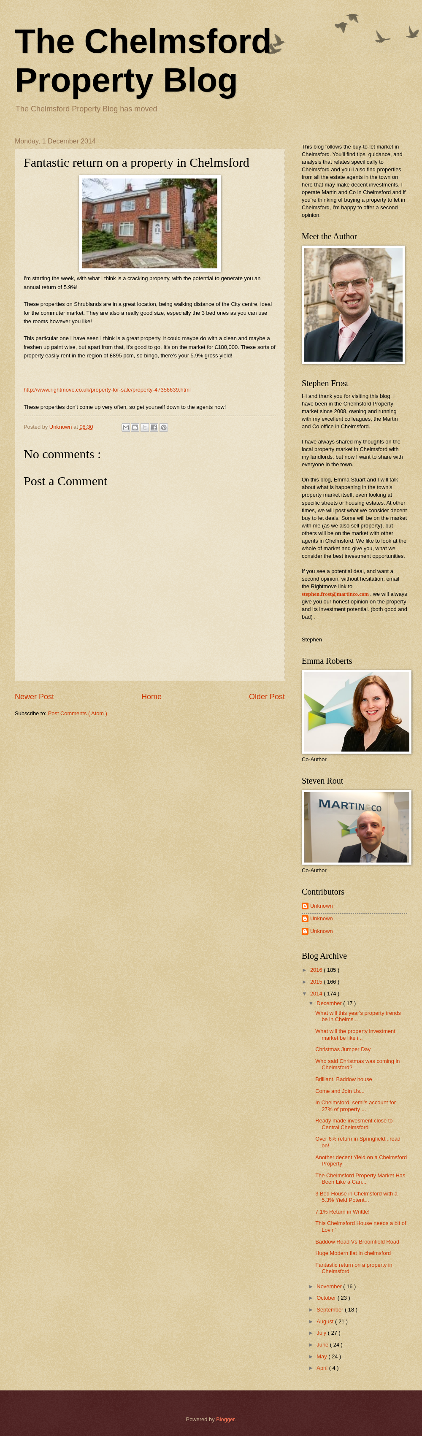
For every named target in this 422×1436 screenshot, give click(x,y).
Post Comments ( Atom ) (77, 713)
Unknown (321, 906)
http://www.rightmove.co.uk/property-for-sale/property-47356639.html (107, 390)
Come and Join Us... (340, 1091)
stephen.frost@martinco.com (335, 594)
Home (151, 696)
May (322, 1356)
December (329, 1003)
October (326, 1298)
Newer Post (34, 696)
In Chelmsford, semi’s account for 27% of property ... (355, 1105)
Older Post (267, 696)
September (330, 1309)
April (322, 1368)
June (323, 1344)
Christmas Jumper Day (343, 1049)
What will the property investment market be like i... (355, 1034)
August (325, 1321)
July (321, 1333)
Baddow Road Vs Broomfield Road (357, 1242)
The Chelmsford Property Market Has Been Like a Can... (360, 1178)
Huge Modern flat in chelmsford (353, 1253)
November (329, 1286)
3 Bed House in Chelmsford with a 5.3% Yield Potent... (356, 1196)
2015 (317, 982)
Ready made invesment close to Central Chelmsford (353, 1123)
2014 (317, 993)
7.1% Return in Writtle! (342, 1212)
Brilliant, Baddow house (343, 1079)
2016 (317, 970)
